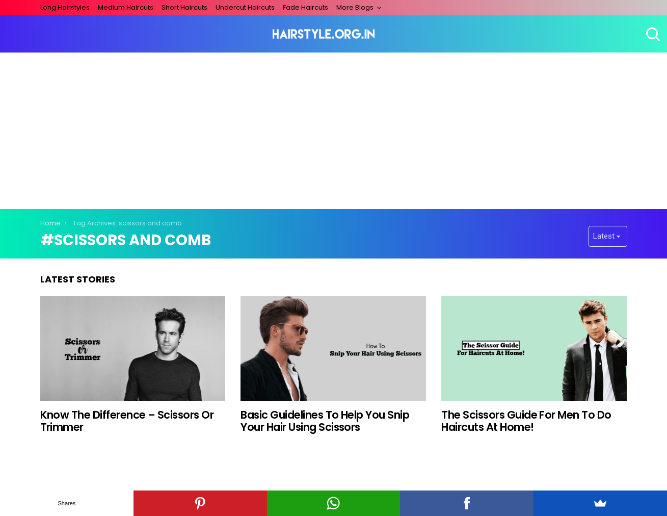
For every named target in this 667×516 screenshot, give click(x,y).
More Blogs (354, 7)
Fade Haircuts (305, 7)
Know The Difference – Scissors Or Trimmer (127, 420)
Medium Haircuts (125, 7)
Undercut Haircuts (245, 7)
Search (651, 34)
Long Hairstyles (65, 7)
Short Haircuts (184, 7)
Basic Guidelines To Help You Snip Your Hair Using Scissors (325, 420)
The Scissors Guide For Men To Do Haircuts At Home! (526, 420)
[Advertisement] (333, 129)
